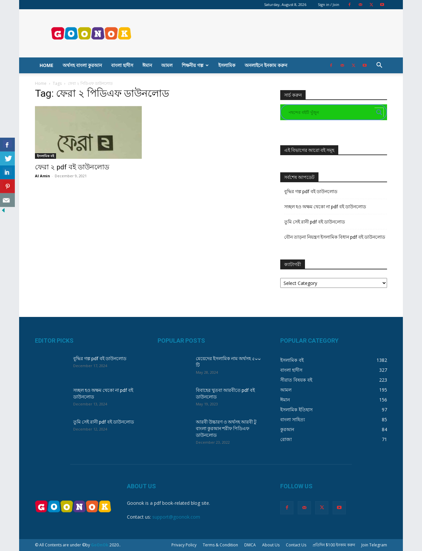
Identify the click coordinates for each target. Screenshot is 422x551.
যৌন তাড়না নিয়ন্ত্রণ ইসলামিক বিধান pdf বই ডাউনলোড (334, 237)
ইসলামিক (226, 65)
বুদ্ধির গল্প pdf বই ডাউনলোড (310, 191)
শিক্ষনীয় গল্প (195, 65)
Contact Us (296, 545)
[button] (379, 66)
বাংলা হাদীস (122, 65)
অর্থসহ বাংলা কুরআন (82, 65)
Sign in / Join (328, 4)
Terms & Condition (220, 545)
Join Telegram (374, 545)
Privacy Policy (183, 545)
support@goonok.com (176, 517)
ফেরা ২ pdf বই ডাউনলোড (72, 167)
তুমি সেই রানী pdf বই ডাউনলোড (314, 221)
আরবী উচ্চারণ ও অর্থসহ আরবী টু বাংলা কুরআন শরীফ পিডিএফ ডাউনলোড (226, 428)
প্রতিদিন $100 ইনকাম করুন (334, 545)
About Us (271, 545)
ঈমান (147, 65)
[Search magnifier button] (379, 112)
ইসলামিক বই (45, 156)
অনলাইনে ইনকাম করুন (266, 65)
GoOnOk (99, 545)
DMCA (250, 545)
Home (46, 65)
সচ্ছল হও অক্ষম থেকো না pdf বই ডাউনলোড (325, 206)
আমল (166, 65)
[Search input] (330, 112)
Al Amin (42, 175)
